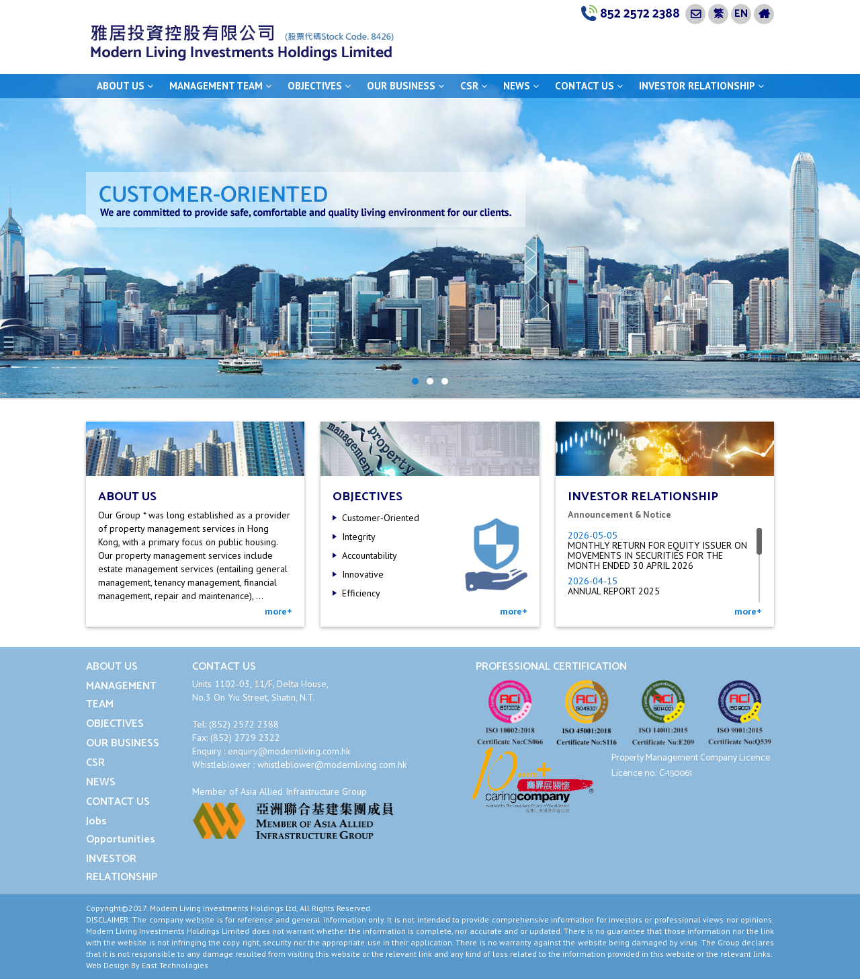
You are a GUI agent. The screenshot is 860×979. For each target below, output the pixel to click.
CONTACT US (589, 86)
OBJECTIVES (319, 86)
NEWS (521, 86)
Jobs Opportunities (120, 830)
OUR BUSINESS (405, 86)
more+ (278, 611)
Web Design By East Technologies (147, 965)
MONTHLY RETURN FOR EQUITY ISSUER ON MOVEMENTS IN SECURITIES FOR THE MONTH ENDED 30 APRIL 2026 (657, 555)
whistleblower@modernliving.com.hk (331, 764)
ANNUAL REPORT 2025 (614, 591)
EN (741, 13)
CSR (473, 86)
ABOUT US (125, 86)
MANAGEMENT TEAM (220, 86)
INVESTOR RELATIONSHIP (701, 86)
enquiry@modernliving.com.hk (289, 751)
